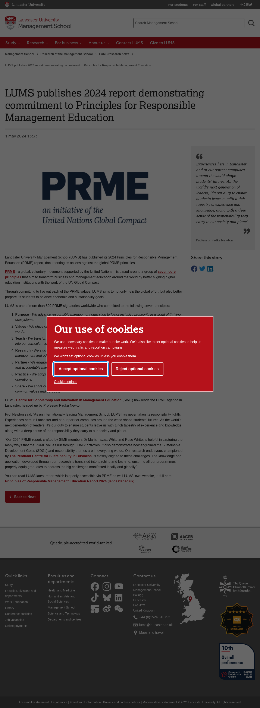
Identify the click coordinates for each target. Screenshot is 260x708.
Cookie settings (65, 382)
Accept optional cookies (81, 369)
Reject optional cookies (137, 369)
